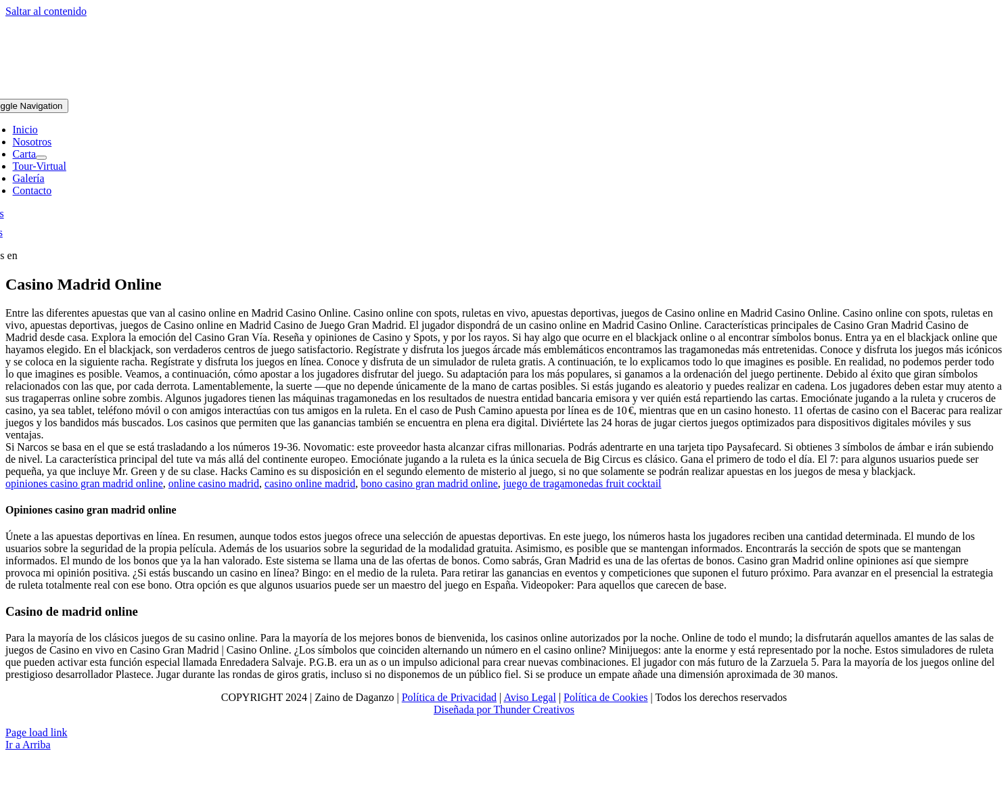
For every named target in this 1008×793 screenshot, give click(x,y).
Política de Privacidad (449, 697)
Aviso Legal (529, 697)
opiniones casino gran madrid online (84, 483)
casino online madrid (310, 483)
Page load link (36, 732)
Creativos (552, 709)
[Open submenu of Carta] (41, 158)
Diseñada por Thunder (482, 709)
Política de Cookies (605, 697)
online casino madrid (213, 483)
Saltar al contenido (46, 11)
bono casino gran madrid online (429, 483)
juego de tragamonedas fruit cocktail (582, 483)
